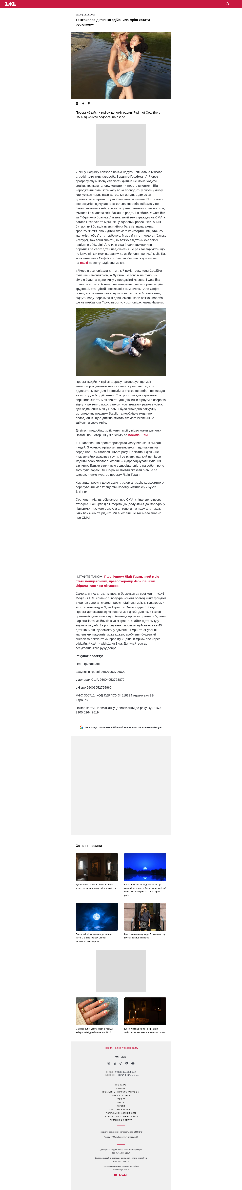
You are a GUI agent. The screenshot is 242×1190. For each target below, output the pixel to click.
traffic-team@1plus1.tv (121, 1170)
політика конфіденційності (121, 1113)
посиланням (138, 435)
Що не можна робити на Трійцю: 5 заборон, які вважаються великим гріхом (144, 1031)
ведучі (121, 1102)
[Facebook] (77, 103)
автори (121, 1106)
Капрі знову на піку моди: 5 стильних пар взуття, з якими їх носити (145, 936)
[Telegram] (83, 103)
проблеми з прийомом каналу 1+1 (121, 1092)
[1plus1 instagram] (109, 1063)
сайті (84, 262)
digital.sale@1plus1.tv (121, 1161)
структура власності (121, 1110)
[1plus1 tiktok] (120, 1063)
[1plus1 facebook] (126, 1063)
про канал (121, 1085)
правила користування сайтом (121, 1117)
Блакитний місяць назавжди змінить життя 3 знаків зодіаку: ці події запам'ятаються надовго (94, 937)
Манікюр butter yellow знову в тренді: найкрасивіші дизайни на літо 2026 (94, 1031)
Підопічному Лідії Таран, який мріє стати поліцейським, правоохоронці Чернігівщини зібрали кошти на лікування (117, 581)
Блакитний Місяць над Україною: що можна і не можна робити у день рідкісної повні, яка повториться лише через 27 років (145, 889)
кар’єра (121, 1099)
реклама (121, 1088)
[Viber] (89, 103)
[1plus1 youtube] (132, 1063)
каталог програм (121, 1095)
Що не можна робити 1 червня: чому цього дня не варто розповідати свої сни (96, 886)
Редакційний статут (121, 1120)
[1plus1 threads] (115, 1063)
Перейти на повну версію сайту (121, 1048)
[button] (235, 4)
